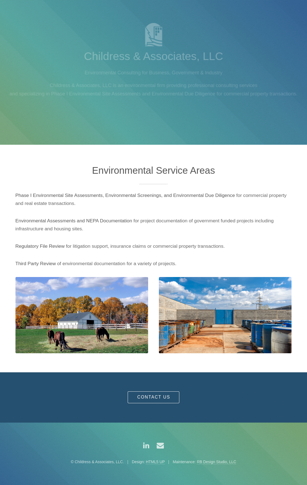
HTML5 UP (155, 462)
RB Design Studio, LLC (216, 462)
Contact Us (153, 397)
